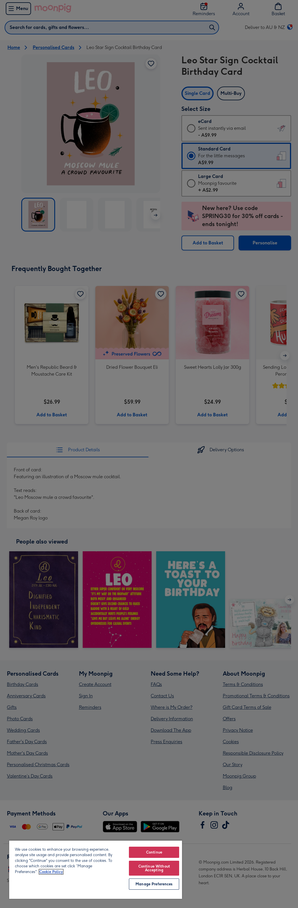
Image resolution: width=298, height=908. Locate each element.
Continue (154, 852)
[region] (95, 869)
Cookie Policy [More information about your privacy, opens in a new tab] (51, 872)
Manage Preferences (154, 884)
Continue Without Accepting (154, 868)
